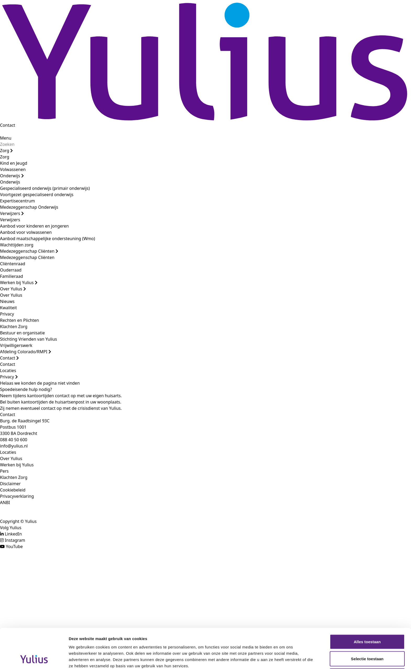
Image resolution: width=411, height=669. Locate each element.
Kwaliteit (8, 308)
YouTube (14, 546)
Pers (4, 471)
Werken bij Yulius (18, 282)
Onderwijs (12, 176)
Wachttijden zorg (16, 245)
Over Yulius (13, 289)
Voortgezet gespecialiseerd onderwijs (36, 194)
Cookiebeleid (12, 490)
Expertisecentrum (17, 201)
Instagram (15, 540)
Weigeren (367, 639)
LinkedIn (13, 534)
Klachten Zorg (14, 326)
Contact (7, 125)
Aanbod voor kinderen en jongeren (34, 226)
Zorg (6, 150)
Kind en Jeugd (13, 163)
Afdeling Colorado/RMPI (25, 352)
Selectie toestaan (367, 622)
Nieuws (7, 301)
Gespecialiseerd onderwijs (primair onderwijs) (45, 188)
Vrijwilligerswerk (16, 345)
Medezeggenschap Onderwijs (29, 207)
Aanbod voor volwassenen (26, 232)
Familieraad (11, 276)
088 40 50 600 (13, 440)
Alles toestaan (367, 604)
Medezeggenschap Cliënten (29, 251)
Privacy (7, 314)
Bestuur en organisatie (22, 333)
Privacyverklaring (17, 496)
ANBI (5, 502)
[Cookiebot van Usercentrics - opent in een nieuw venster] (34, 659)
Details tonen (283, 658)
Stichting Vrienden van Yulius (28, 339)
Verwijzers (12, 213)
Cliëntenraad (12, 264)
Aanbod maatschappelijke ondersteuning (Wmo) (47, 238)
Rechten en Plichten (19, 320)
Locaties (8, 370)
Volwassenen (13, 169)
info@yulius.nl (14, 446)
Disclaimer (10, 483)
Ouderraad (10, 270)
